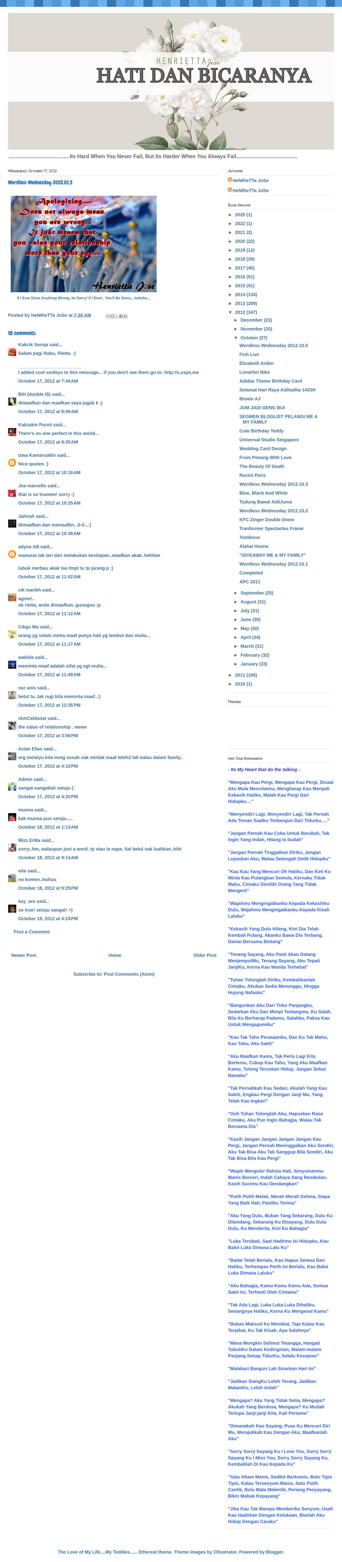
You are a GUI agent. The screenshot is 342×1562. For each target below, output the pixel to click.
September (253, 592)
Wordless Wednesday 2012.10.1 (273, 563)
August (249, 601)
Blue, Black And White (263, 492)
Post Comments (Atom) (129, 974)
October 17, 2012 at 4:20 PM (48, 796)
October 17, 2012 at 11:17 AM (49, 644)
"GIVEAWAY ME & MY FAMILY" (272, 555)
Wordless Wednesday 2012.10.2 (273, 510)
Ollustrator (225, 1551)
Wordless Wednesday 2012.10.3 (273, 484)
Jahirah (26, 516)
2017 (240, 267)
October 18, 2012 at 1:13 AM (48, 827)
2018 (240, 259)
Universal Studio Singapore (269, 439)
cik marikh (29, 589)
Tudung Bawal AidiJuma (265, 501)
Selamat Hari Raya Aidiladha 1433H (277, 389)
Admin (25, 779)
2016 (240, 276)
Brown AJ (250, 398)
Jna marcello (32, 485)
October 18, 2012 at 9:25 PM (48, 888)
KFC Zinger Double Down (266, 519)
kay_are (26, 901)
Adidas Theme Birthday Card (270, 381)
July (246, 610)
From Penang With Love (265, 457)
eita (22, 870)
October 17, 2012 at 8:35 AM (48, 441)
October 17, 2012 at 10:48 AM (49, 533)
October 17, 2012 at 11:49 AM (49, 674)
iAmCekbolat (32, 718)
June (246, 619)
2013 (240, 303)
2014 (240, 294)
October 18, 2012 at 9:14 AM (48, 857)
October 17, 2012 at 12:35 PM (49, 705)
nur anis (27, 687)
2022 (240, 223)
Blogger (274, 1551)
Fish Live (249, 354)
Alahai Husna (253, 546)
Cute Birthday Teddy (261, 430)
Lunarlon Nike (254, 372)
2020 (240, 241)
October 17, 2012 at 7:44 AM (48, 381)
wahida (26, 657)
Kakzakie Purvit (35, 424)
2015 (240, 285)
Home (115, 955)
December (252, 320)
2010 (240, 683)
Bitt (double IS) (34, 394)
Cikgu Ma (28, 626)
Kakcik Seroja (33, 344)
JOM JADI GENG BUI (262, 407)
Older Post (205, 955)
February (251, 655)
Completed (251, 572)
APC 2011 (249, 581)
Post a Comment (32, 931)
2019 (240, 250)
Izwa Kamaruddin (37, 455)
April (246, 637)
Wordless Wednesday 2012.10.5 (273, 345)
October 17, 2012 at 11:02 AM (49, 576)
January (250, 663)
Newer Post (23, 955)
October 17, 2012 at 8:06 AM (48, 411)
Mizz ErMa (29, 840)
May (246, 628)
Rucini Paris (252, 475)
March (248, 646)
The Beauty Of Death (261, 466)
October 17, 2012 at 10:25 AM (49, 502)
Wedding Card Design (263, 448)
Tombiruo (249, 537)
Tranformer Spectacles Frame (271, 528)
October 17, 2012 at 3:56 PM (48, 735)
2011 (240, 675)
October (250, 337)
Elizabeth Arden (256, 363)
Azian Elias (30, 748)
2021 (240, 232)
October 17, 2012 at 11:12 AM (49, 613)
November (252, 328)
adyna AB (28, 546)
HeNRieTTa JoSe (251, 180)
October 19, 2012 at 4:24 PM (48, 918)
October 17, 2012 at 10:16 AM (49, 472)
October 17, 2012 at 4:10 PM (48, 766)
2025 (240, 214)
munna (25, 809)
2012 (240, 312)
